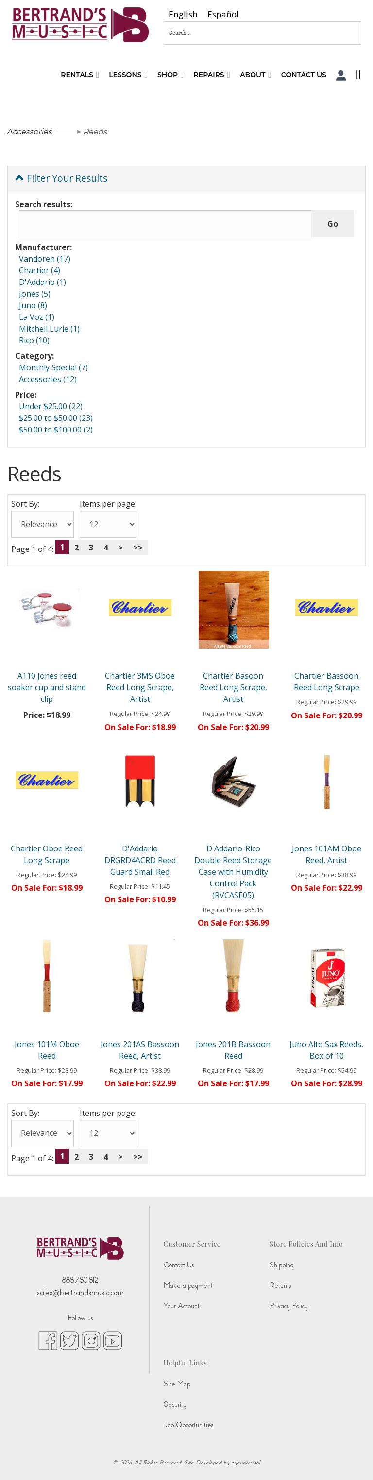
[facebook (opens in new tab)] (47, 1340)
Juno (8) (33, 305)
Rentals (80, 75)
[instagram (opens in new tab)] (91, 1340)
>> (138, 547)
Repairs (212, 75)
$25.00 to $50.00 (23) (56, 418)
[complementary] (302, 1426)
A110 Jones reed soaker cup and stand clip (47, 687)
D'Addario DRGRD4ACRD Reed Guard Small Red (140, 860)
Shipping (282, 1265)
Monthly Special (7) (53, 367)
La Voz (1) (36, 317)
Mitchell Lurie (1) (49, 328)
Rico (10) (34, 340)
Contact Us (303, 74)
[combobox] (183, 14)
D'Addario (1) (42, 282)
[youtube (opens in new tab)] (112, 1340)
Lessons (128, 75)
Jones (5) (35, 293)
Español (223, 14)
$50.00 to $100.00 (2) (56, 429)
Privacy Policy (289, 1306)
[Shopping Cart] (356, 75)
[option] (223, 14)
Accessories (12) (48, 379)
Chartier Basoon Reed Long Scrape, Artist (233, 687)
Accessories (29, 131)
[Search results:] (165, 223)
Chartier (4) (39, 270)
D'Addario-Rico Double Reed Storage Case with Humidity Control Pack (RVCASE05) (233, 871)
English (183, 14)
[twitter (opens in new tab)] (69, 1340)
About (255, 75)
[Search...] (230, 33)
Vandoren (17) (44, 258)
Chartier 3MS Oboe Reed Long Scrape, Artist (140, 687)
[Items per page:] (108, 524)
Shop (170, 75)
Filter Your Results (61, 177)
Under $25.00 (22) (51, 406)
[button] (341, 75)
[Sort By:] (42, 524)
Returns (280, 1285)
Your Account (182, 1306)
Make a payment (188, 1285)
